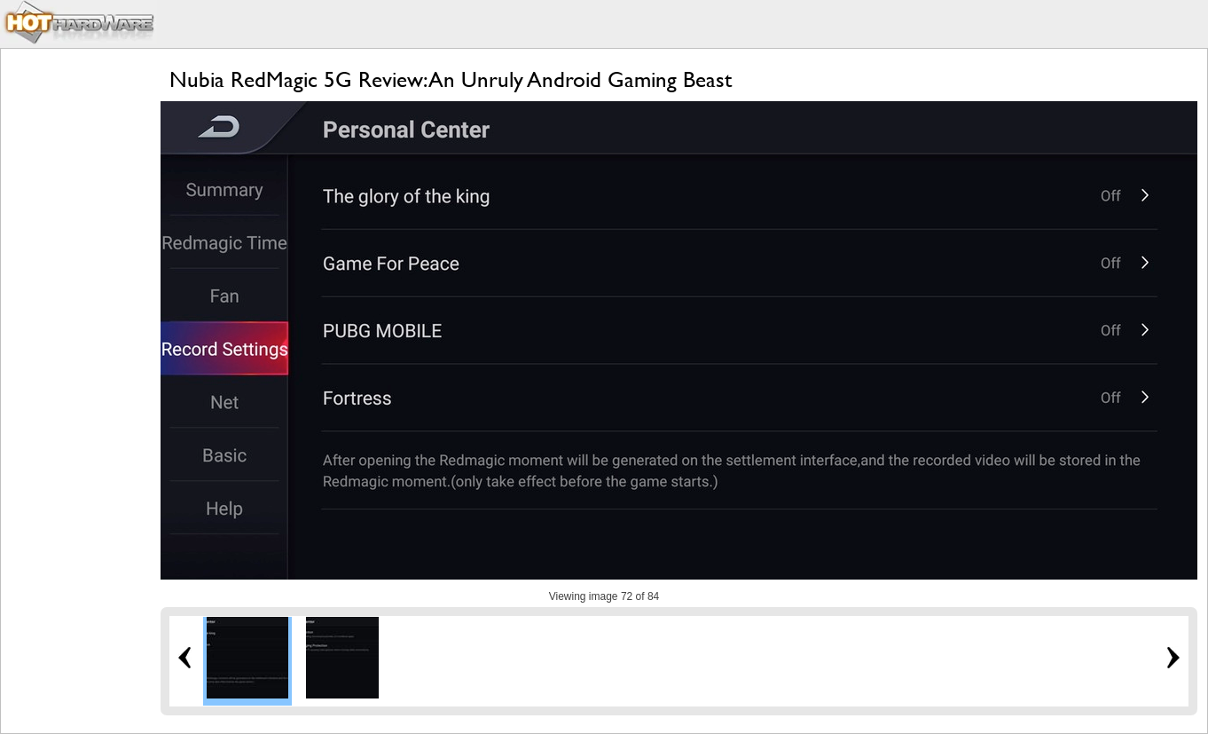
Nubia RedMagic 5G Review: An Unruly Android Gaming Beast (450, 79)
